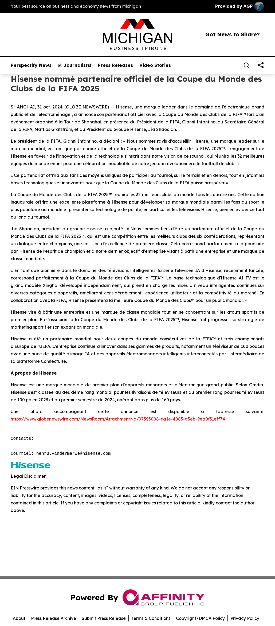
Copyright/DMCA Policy (200, 618)
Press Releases (115, 65)
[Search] (246, 65)
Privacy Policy (244, 618)
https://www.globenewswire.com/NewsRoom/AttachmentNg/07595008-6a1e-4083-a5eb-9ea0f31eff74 (118, 419)
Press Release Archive (53, 618)
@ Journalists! (74, 65)
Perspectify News (31, 65)
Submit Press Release (104, 618)
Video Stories (155, 65)
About (19, 618)
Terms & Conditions (150, 618)
